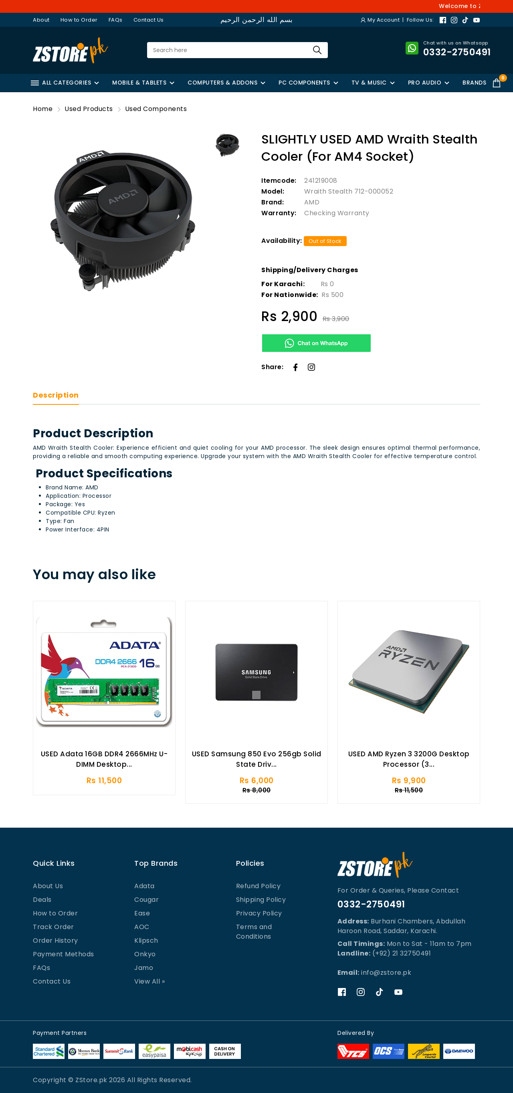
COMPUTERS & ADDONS (222, 83)
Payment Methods (63, 954)
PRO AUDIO (425, 83)
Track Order (53, 926)
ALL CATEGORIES (61, 83)
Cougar (146, 899)
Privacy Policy (259, 913)
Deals (42, 899)
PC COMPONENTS (304, 83)
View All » (149, 981)
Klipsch (146, 940)
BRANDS (474, 83)
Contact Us (148, 20)
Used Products (89, 108)
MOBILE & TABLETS (139, 83)
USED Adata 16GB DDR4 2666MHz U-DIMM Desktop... (104, 762)
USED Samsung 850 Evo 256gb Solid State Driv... (256, 762)
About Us (48, 886)
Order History (55, 940)
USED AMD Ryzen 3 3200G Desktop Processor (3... (409, 762)
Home (43, 108)
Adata (144, 886)
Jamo (143, 967)
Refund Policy (258, 886)
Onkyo (145, 954)
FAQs (116, 20)
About (41, 20)
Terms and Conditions (254, 931)
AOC (141, 926)
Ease (142, 913)
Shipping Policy (261, 899)
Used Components (156, 108)
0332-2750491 (371, 904)
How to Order (79, 20)
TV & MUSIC (369, 83)
